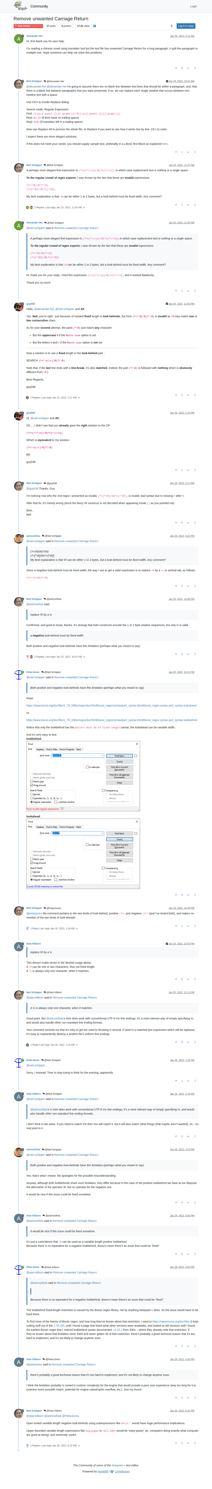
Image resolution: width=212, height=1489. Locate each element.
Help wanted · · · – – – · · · (28, 26)
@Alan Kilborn (53, 992)
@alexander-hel (36, 86)
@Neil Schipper (53, 165)
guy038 (30, 303)
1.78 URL (59, 1325)
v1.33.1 (117, 1329)
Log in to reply (186, 26)
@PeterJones (52, 908)
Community (39, 6)
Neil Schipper (34, 81)
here (165, 143)
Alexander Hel (34, 36)
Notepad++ (118, 1465)
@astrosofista (52, 599)
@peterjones (34, 913)
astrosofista (33, 536)
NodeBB (103, 1471)
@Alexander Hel (54, 81)
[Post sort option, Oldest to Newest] (171, 26)
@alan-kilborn (35, 997)
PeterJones (33, 672)
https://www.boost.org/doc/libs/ (171, 1321)
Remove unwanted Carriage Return (76, 228)
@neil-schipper (35, 228)
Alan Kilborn (33, 943)
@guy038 (50, 483)
